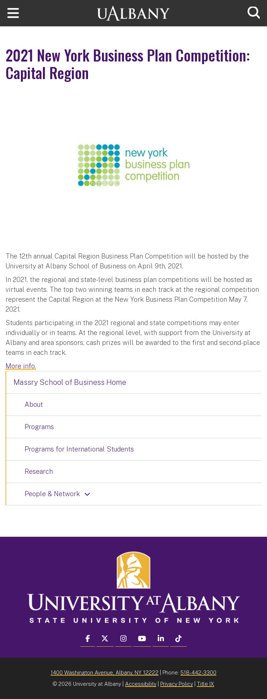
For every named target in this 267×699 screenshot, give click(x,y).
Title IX (205, 684)
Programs (39, 427)
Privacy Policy (176, 684)
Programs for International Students (79, 449)
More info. (21, 366)
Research (39, 471)
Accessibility (140, 684)
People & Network (52, 494)
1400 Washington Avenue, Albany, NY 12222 (104, 672)
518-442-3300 (198, 672)
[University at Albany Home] (133, 12)
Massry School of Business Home (70, 382)
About (34, 404)
